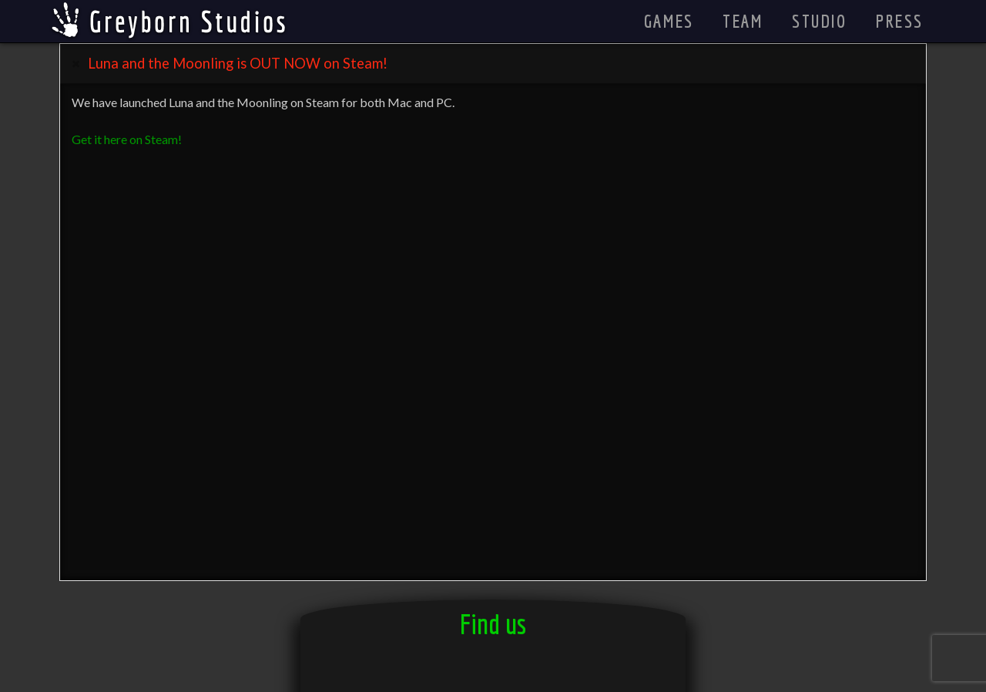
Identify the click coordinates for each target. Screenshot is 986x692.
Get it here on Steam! (127, 139)
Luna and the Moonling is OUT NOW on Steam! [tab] (237, 63)
